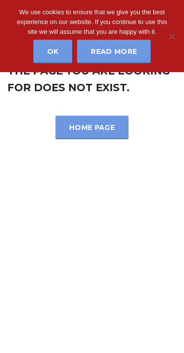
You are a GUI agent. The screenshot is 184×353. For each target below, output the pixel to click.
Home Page (92, 127)
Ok (53, 51)
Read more (114, 51)
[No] (172, 36)
